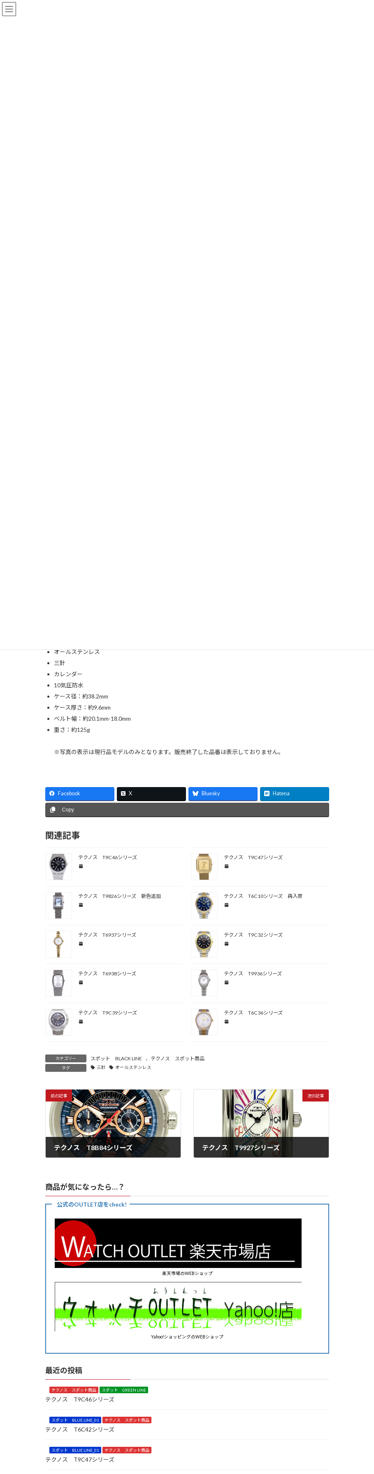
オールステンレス (133, 1067)
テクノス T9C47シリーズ (253, 857)
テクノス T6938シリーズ (107, 973)
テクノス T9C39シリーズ (107, 1013)
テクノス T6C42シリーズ (79, 1428)
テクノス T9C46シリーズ (107, 857)
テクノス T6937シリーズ (107, 935)
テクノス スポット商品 (177, 1058)
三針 (101, 1067)
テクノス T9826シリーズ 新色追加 (119, 896)
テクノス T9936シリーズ (253, 973)
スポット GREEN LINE (124, 1389)
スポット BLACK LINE (116, 1058)
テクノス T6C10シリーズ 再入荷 (263, 896)
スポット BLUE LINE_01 (75, 1420)
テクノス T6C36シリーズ (253, 1013)
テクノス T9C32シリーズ (253, 935)
